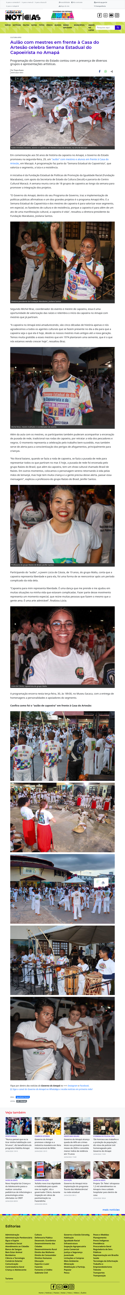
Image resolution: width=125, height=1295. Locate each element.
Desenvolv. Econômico (45, 1240)
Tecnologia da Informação (105, 1261)
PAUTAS (26, 25)
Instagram (73, 1085)
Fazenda (39, 1267)
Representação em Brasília (106, 1255)
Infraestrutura (71, 1243)
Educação (39, 1261)
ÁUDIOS (58, 25)
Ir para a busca (40, 2)
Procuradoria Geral (102, 1246)
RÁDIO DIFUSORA (67, 26)
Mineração (69, 1264)
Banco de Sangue (13, 1249)
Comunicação (11, 1264)
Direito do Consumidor (45, 1255)
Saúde (96, 1258)
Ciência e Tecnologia (15, 1258)
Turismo (9, 1278)
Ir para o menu (27, 2)
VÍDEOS (49, 25)
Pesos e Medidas (101, 1234)
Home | (42, 1293)
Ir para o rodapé (12, 6)
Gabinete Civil (41, 1272)
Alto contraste (76, 2)
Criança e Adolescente (15, 1269)
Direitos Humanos (43, 1258)
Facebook (84, 1085)
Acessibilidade (64, 2)
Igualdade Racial (23, 1097)
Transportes (99, 1272)
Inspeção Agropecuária (75, 1246)
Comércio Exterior (13, 1261)
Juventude (69, 1255)
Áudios (83, 1293)
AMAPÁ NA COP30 (91, 27)
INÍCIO (8, 25)
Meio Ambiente (71, 1261)
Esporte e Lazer (42, 1264)
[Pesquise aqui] (118, 27)
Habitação (69, 1237)
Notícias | (49, 1293)
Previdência (98, 1243)
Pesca (66, 1272)
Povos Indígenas (101, 1240)
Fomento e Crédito (43, 1269)
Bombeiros (10, 1255)
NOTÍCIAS (17, 25)
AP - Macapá (21, 1101)
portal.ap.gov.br (100, 2)
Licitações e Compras (74, 1258)
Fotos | (71, 1293)
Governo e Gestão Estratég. (77, 1234)
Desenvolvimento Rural (46, 1249)
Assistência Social (13, 1243)
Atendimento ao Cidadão (17, 1246)
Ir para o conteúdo (13, 2)
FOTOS (41, 25)
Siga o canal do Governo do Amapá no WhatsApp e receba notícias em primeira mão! (51, 1089)
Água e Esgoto (12, 1240)
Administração (12, 1234)
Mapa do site (64, 6)
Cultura (38, 1234)
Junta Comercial (71, 1249)
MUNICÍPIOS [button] (79, 25)
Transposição (99, 1275)
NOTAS (34, 25)
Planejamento (99, 1237)
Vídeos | (77, 1293)
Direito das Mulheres (44, 1252)
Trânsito (97, 1269)
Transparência (100, 6)
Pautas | (57, 1293)
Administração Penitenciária (18, 1237)
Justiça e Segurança (73, 1252)
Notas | (64, 1293)
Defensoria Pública (43, 1237)
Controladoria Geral (14, 1267)
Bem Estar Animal (13, 1252)
